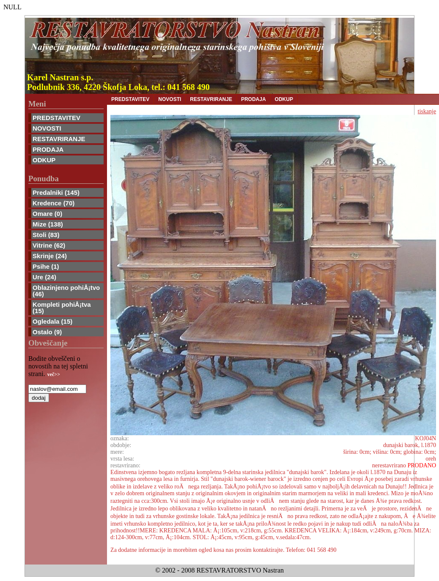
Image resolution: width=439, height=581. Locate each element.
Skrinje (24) (50, 255)
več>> (53, 374)
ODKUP (44, 160)
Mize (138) (48, 224)
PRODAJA (48, 149)
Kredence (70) (53, 203)
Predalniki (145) (56, 192)
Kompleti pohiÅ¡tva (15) (62, 307)
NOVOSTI (47, 128)
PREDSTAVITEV (56, 117)
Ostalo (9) (47, 332)
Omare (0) (47, 213)
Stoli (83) (46, 234)
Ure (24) (44, 277)
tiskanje (427, 111)
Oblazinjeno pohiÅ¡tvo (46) (66, 290)
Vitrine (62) (49, 245)
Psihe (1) (46, 266)
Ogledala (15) (52, 321)
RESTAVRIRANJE (59, 138)
